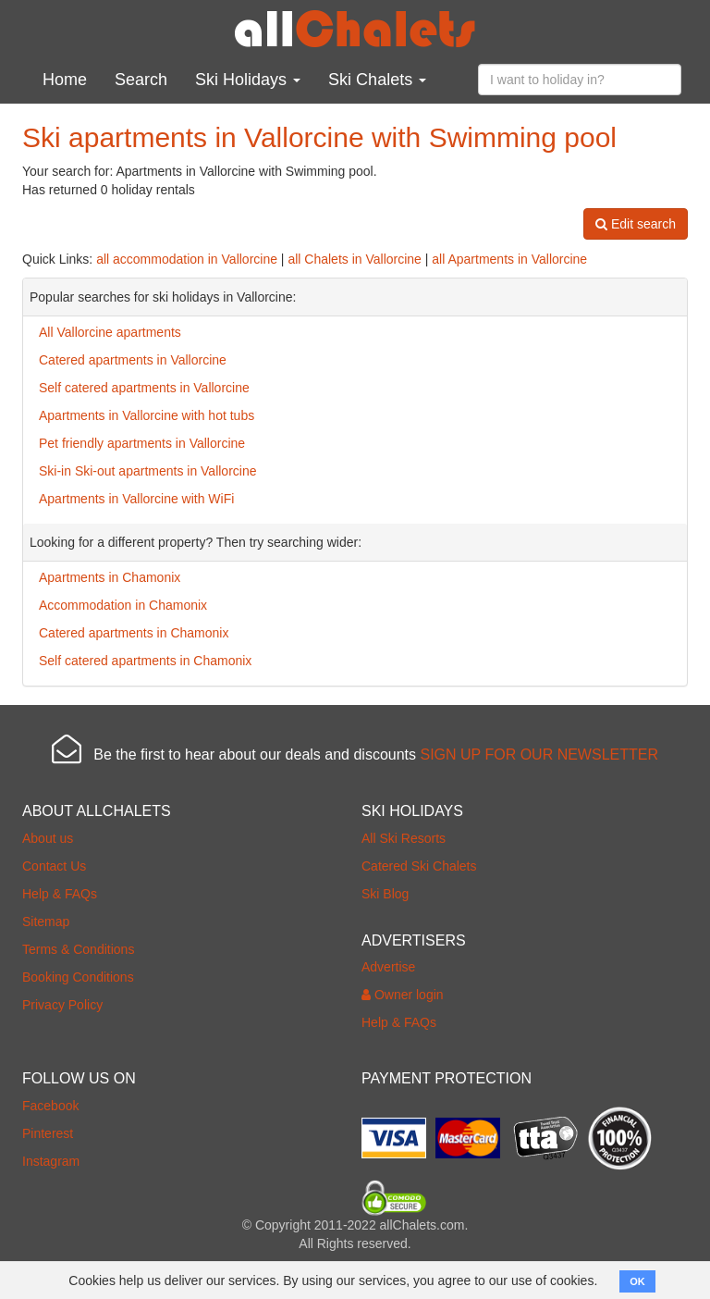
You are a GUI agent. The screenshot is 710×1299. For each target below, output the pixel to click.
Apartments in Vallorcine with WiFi (136, 498)
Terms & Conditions (78, 949)
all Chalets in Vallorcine (354, 259)
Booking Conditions (78, 977)
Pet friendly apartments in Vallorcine (142, 443)
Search (141, 79)
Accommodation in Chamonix (123, 605)
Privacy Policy (62, 1004)
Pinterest (47, 1133)
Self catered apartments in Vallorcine (144, 387)
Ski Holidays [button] (247, 79)
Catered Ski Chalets (419, 866)
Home (65, 79)
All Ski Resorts (403, 838)
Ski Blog (385, 893)
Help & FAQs (59, 893)
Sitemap (45, 921)
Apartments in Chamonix (109, 577)
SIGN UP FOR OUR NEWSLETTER (539, 754)
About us (47, 838)
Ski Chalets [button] (377, 79)
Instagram (51, 1161)
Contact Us (54, 866)
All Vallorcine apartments (110, 332)
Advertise (388, 966)
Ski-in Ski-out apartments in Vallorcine (148, 471)
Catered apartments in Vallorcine (132, 360)
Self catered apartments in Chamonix (145, 660)
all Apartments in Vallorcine (509, 259)
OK (637, 1281)
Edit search (635, 223)
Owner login (402, 994)
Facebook (50, 1105)
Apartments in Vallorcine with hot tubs (146, 415)
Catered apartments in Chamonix (133, 632)
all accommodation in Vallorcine (186, 259)
